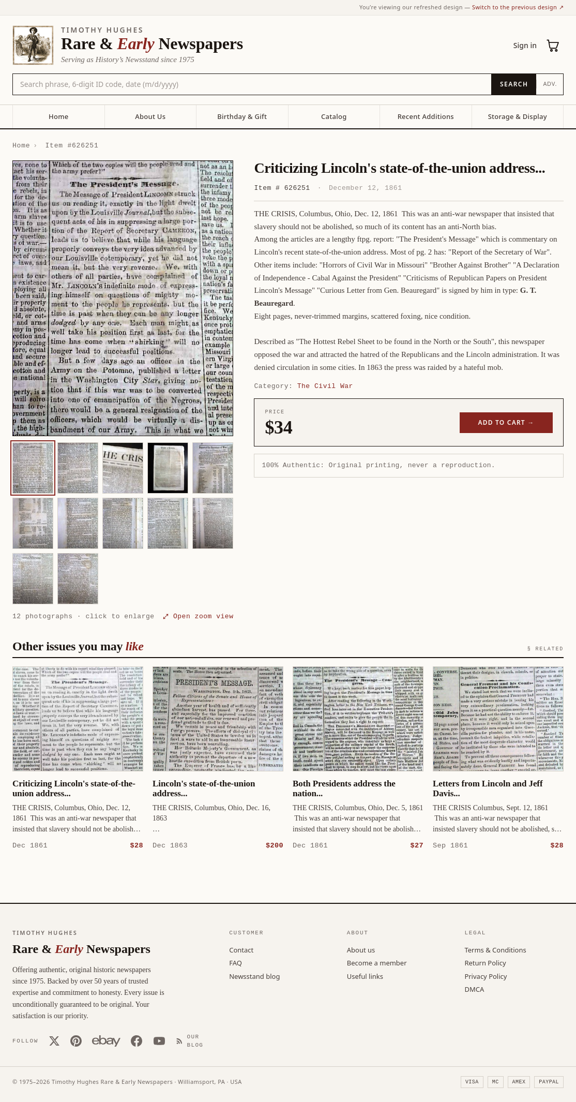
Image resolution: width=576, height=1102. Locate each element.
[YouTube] (159, 1040)
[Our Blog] (193, 1040)
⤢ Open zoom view (198, 616)
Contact (241, 949)
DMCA (474, 988)
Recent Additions (426, 116)
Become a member (377, 962)
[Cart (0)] (553, 45)
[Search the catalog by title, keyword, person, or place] (252, 84)
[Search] (513, 84)
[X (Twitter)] (54, 1040)
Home (58, 116)
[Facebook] (136, 1040)
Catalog (333, 116)
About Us (150, 116)
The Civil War (325, 386)
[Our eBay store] (106, 1040)
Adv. (550, 83)
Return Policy (485, 962)
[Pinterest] (76, 1040)
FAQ (235, 962)
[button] (122, 298)
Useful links (365, 975)
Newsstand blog (254, 975)
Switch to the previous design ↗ (518, 7)
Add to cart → (506, 422)
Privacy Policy (485, 975)
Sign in (525, 45)
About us (361, 949)
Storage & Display (517, 116)
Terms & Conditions (495, 949)
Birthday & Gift (242, 116)
